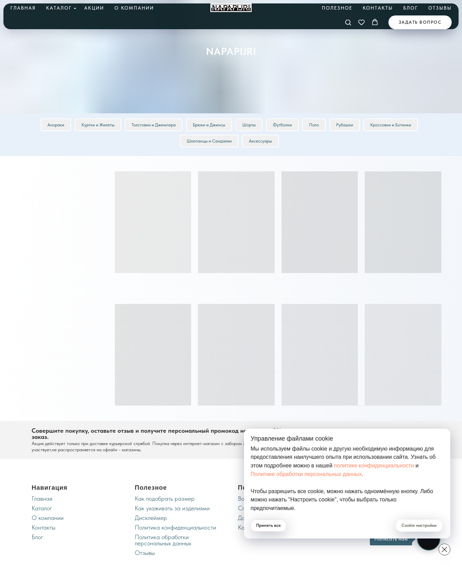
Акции (94, 8)
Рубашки (344, 124)
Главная (23, 8)
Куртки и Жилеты (97, 124)
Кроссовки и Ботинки (390, 124)
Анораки (55, 124)
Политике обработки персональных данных (306, 474)
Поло (314, 124)
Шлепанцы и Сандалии (209, 141)
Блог (410, 8)
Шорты (249, 124)
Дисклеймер (151, 517)
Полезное (337, 8)
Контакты (378, 8)
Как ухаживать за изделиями (172, 508)
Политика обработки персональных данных (163, 540)
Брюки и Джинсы (209, 124)
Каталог (59, 8)
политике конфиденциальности (374, 465)
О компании (134, 8)
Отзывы (440, 8)
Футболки (282, 124)
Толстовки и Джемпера (154, 124)
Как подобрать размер (165, 498)
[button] (348, 22)
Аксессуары (260, 141)
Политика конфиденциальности (175, 527)
